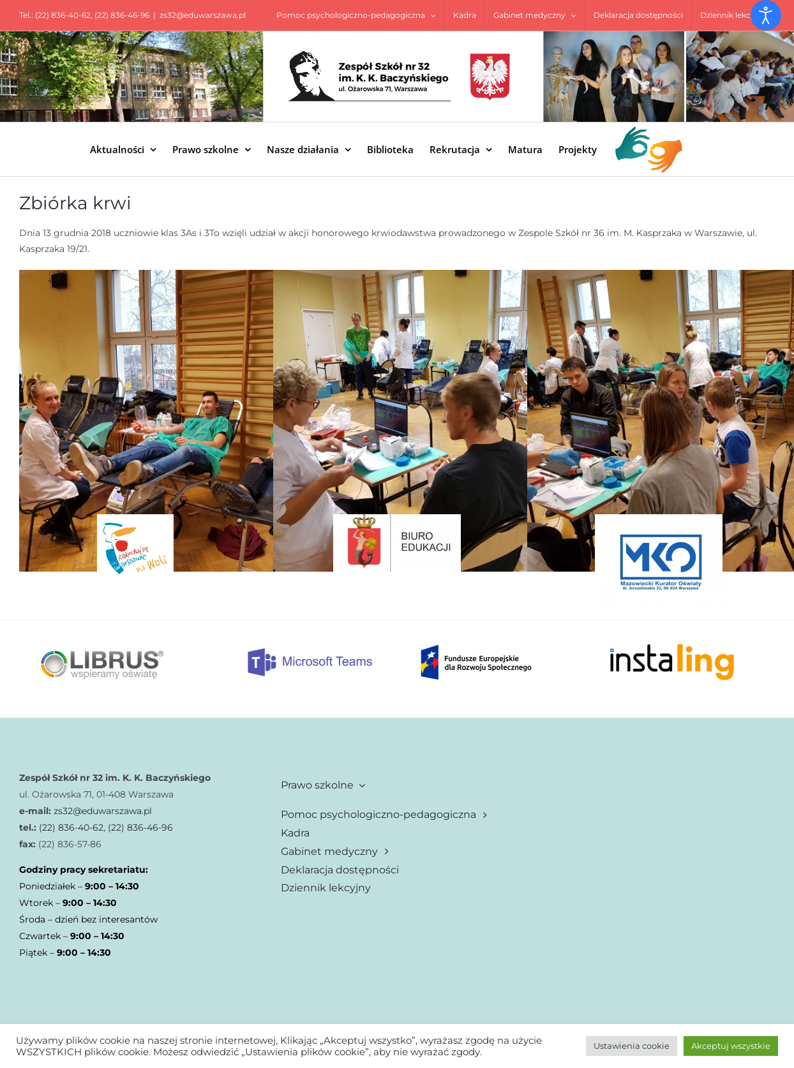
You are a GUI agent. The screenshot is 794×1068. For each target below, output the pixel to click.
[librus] (102, 624)
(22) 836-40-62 (63, 15)
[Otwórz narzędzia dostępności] (766, 15)
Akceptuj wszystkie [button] (730, 1046)
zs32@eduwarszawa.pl (203, 15)
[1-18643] (659, 518)
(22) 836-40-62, (70, 827)
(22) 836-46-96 (121, 15)
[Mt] (310, 651)
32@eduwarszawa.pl (107, 811)
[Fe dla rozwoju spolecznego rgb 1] (476, 640)
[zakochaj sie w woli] (135, 518)
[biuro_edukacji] (397, 518)
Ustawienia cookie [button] (632, 1046)
